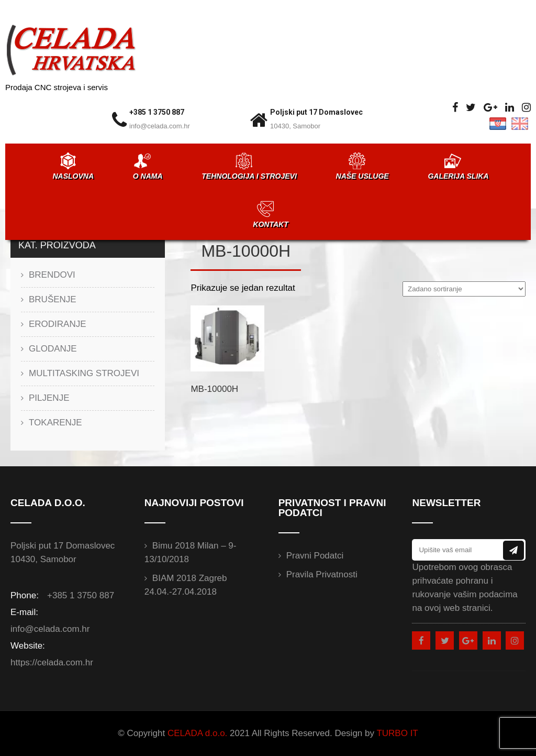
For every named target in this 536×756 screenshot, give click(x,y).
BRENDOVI (52, 275)
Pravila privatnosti (322, 574)
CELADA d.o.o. (197, 733)
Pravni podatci (315, 556)
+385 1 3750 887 (156, 112)
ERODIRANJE (57, 324)
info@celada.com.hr (159, 126)
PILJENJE (49, 398)
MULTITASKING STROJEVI (84, 373)
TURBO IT (397, 733)
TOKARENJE (55, 423)
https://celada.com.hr (51, 662)
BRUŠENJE (52, 299)
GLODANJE (53, 349)
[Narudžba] (464, 289)
